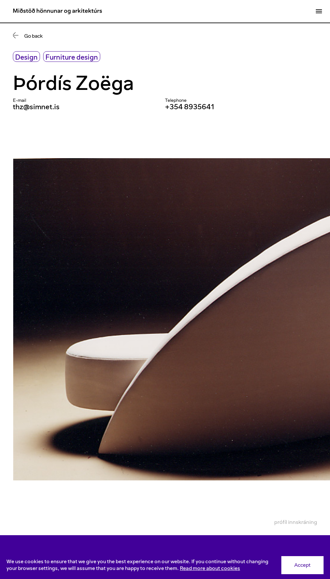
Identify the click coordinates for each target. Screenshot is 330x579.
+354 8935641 (190, 106)
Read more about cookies (210, 568)
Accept (302, 565)
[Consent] (165, 565)
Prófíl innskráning (295, 522)
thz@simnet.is (36, 106)
